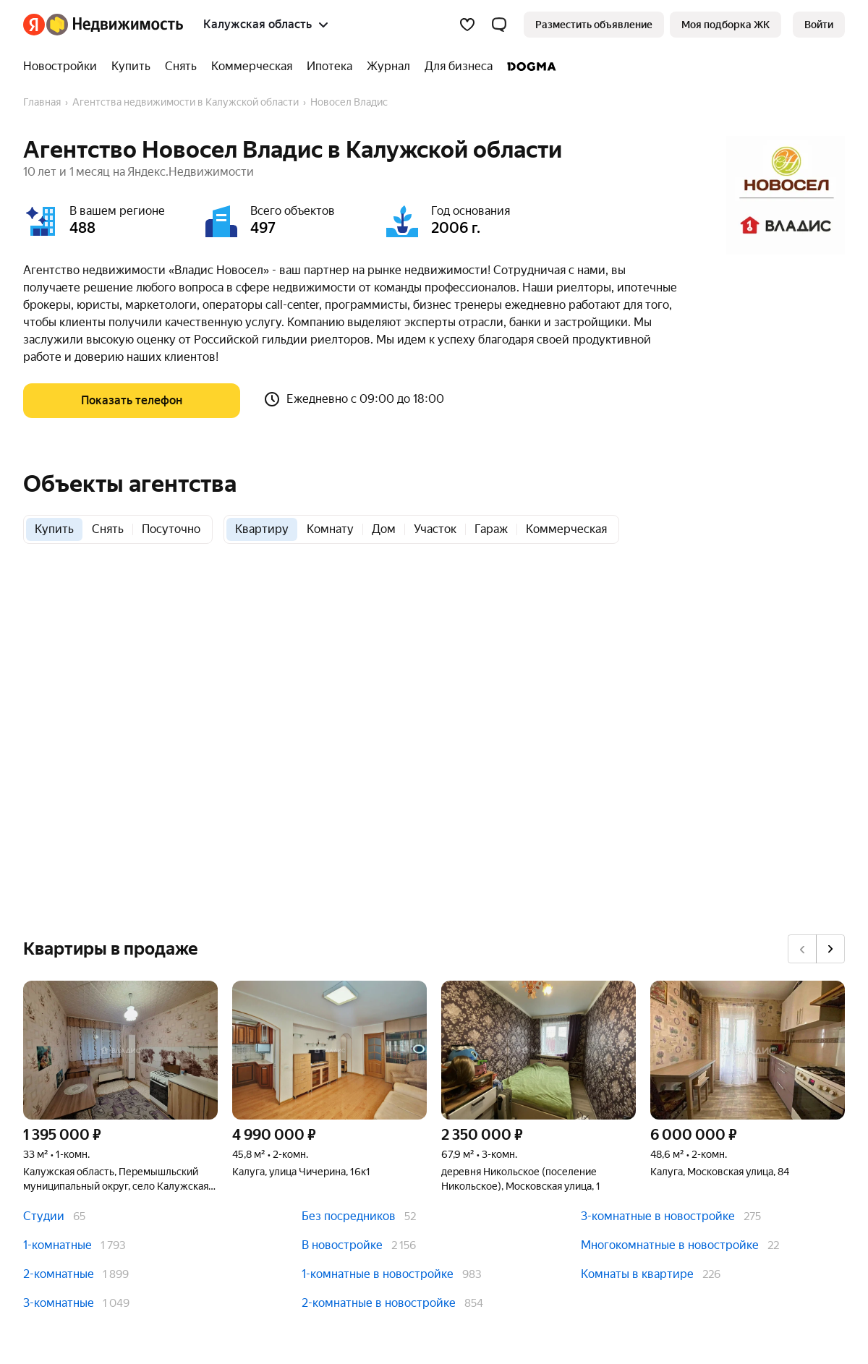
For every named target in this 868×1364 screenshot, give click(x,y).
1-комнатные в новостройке (378, 1274)
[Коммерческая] (251, 66)
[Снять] (181, 66)
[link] (819, 25)
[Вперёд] (830, 948)
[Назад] (802, 948)
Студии (43, 1216)
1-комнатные (57, 1245)
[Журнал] (388, 66)
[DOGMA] (528, 66)
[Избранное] (467, 25)
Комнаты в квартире (637, 1274)
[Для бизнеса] (458, 66)
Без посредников (349, 1216)
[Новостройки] (63, 66)
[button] (499, 25)
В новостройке (342, 1245)
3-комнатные (58, 1303)
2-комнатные (58, 1274)
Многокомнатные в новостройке (670, 1245)
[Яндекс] (34, 24)
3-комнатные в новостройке (658, 1216)
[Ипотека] (329, 66)
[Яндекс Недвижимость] (114, 24)
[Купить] (131, 66)
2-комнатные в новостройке (379, 1303)
